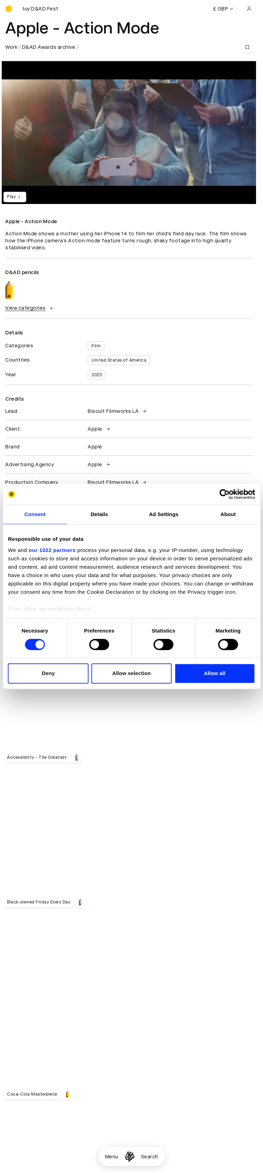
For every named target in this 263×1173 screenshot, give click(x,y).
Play (15, 197)
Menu (111, 1156)
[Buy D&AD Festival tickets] (40, 8)
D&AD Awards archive (48, 47)
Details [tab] (99, 514)
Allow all (215, 673)
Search (149, 1156)
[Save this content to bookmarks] (247, 47)
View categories (29, 307)
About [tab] (228, 514)
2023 (97, 374)
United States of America (119, 360)
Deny (48, 673)
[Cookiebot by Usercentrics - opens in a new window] (224, 494)
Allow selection (131, 673)
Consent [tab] (35, 514)
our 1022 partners (52, 550)
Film (96, 345)
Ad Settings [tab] (163, 514)
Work (11, 47)
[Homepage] (130, 1156)
